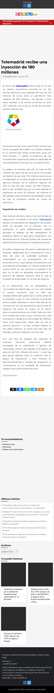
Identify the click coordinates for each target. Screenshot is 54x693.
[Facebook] (20, 389)
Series (45, 21)
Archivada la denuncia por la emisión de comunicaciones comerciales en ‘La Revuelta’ (23, 506)
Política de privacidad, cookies (30, 655)
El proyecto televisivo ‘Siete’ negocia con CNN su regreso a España (24, 522)
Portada (6, 21)
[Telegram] (34, 389)
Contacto (6, 661)
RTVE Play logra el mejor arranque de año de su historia (24, 529)
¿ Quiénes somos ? (10, 664)
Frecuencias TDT (18, 21)
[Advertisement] (27, 41)
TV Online (38, 21)
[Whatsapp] (27, 389)
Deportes (7, 24)
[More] (41, 389)
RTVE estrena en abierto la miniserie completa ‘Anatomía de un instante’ (24, 535)
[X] (13, 389)
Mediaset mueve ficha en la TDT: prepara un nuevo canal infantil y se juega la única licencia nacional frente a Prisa (26, 514)
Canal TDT (23, 76)
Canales (29, 21)
